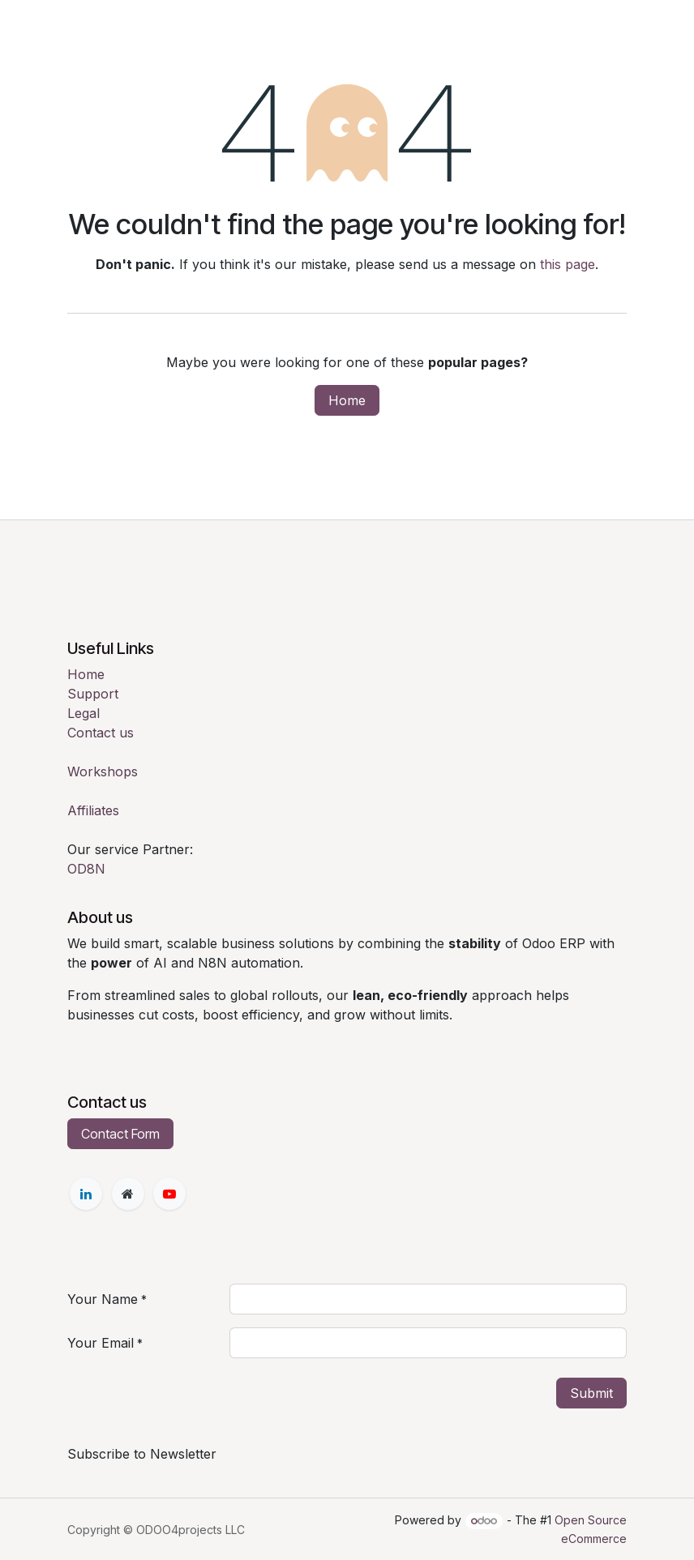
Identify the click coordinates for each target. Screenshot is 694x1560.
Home (347, 400)
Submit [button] (591, 1393)
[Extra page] (128, 1193)
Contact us (100, 732)
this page (567, 264)
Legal (83, 713)
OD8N (86, 869)
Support (92, 694)
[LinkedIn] (86, 1193)
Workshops (102, 771)
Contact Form (120, 1134)
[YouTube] (169, 1193)
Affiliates (93, 810)
